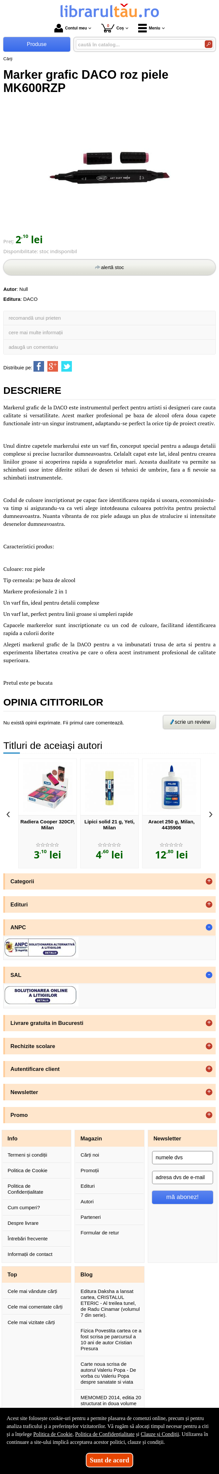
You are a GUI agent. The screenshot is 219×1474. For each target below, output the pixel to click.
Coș (112, 27)
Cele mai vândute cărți (32, 1291)
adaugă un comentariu (33, 347)
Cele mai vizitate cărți (31, 1322)
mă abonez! (182, 1196)
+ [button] (209, 881)
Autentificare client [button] (35, 1069)
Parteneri (91, 1217)
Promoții (90, 1170)
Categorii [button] (22, 881)
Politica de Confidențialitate (25, 1189)
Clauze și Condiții (160, 1434)
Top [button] (12, 1274)
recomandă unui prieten (35, 318)
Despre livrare (23, 1223)
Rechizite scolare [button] (33, 1046)
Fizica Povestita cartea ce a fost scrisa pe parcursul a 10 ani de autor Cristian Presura (111, 1339)
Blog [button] (87, 1274)
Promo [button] (19, 1115)
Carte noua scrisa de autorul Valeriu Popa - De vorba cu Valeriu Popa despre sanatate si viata (108, 1373)
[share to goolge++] (52, 366)
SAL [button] (16, 975)
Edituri (88, 1186)
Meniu (149, 28)
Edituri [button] (19, 904)
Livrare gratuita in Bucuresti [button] (47, 1023)
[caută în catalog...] (138, 44)
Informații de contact (30, 1254)
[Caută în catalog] (208, 44)
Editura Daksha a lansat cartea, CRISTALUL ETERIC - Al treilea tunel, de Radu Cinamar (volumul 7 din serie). (110, 1303)
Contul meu (70, 28)
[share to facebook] (38, 366)
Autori (87, 1201)
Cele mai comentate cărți (35, 1307)
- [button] (209, 927)
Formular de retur (100, 1232)
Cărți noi (90, 1155)
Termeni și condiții (27, 1155)
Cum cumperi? (24, 1207)
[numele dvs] (182, 1157)
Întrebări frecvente (28, 1238)
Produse (37, 44)
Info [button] (13, 1138)
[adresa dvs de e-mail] (182, 1177)
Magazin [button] (91, 1138)
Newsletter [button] (24, 1092)
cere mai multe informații (36, 332)
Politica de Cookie (27, 1170)
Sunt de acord (109, 1460)
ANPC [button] (18, 927)
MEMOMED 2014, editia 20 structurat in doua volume (111, 1400)
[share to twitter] (66, 366)
